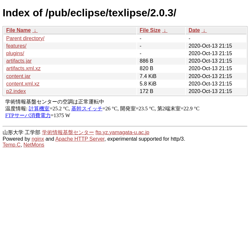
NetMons (33, 145)
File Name (18, 30)
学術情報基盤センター (68, 132)
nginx (38, 139)
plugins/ (15, 53)
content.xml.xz (22, 83)
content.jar (18, 76)
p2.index (16, 91)
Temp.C (12, 145)
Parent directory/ (25, 38)
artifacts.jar (19, 61)
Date (194, 30)
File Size (150, 30)
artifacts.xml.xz (23, 68)
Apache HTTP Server (79, 139)
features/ (16, 46)
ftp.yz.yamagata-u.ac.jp (122, 132)
